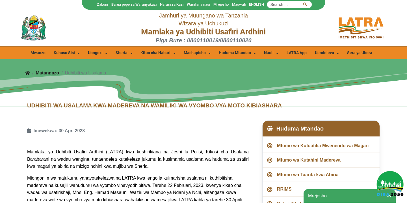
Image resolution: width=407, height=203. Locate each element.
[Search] (289, 4)
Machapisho (195, 52)
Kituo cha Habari (155, 52)
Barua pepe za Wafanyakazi (134, 4)
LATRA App (297, 52)
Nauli (269, 52)
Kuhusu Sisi (64, 52)
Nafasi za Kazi (171, 4)
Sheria (121, 52)
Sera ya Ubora (359, 52)
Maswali (239, 4)
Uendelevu (324, 52)
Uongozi (95, 52)
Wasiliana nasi (198, 4)
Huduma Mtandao (235, 52)
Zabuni (102, 4)
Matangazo (47, 72)
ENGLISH (256, 4)
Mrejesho (221, 4)
